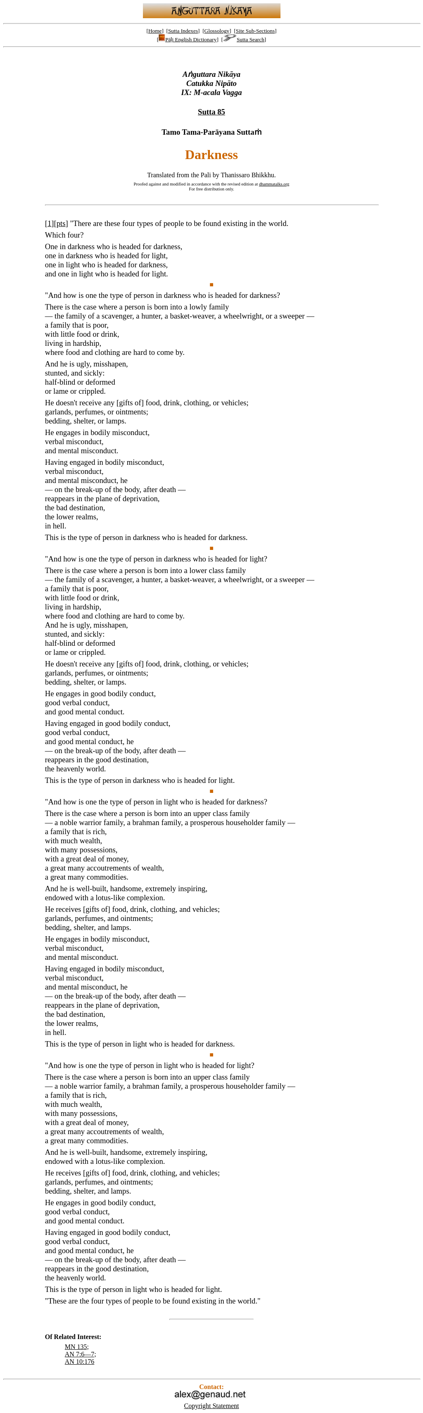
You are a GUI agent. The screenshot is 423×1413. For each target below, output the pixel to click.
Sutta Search (243, 39)
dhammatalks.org (274, 183)
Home (155, 31)
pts (61, 223)
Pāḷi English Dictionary (187, 39)
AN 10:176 (80, 1361)
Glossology (217, 31)
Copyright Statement (211, 1405)
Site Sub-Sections (255, 31)
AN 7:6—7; (80, 1354)
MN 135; (77, 1346)
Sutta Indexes (183, 31)
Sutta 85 (211, 111)
